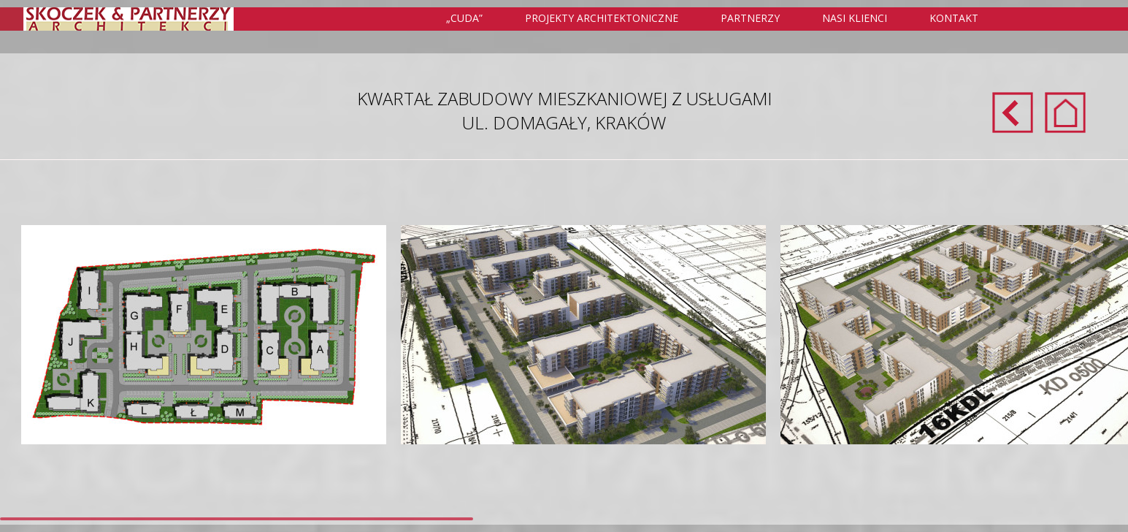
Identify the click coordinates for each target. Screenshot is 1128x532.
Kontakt (953, 18)
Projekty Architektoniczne (610, 19)
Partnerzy (750, 18)
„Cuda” (464, 18)
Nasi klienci (854, 18)
